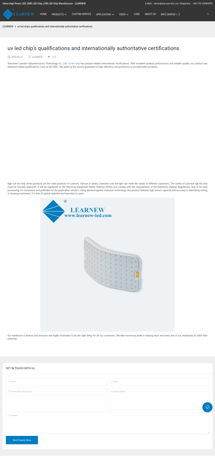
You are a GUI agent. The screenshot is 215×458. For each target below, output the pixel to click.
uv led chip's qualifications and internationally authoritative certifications (54, 26)
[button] (179, 14)
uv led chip (74, 63)
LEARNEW (8, 26)
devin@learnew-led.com (167, 3)
